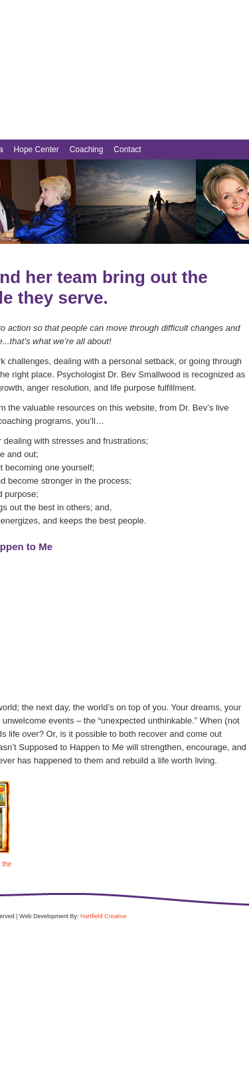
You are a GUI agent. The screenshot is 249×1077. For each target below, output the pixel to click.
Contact (127, 149)
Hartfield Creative (103, 916)
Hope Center (36, 149)
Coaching (87, 149)
